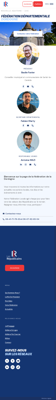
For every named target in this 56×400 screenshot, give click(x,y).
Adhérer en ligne (11, 330)
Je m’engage (9, 326)
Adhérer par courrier (13, 334)
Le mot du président (12, 297)
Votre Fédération (11, 305)
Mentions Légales (46, 398)
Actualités (9, 309)
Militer (7, 338)
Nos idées (8, 301)
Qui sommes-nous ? (12, 293)
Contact (8, 342)
